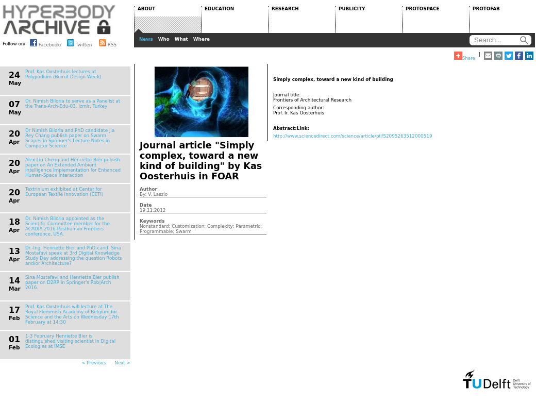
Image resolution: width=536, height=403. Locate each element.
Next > (122, 362)
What (181, 39)
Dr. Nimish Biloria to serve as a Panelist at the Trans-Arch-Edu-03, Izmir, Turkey (72, 103)
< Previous (93, 362)
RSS (107, 42)
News (146, 39)
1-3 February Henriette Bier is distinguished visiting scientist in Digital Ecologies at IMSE (70, 341)
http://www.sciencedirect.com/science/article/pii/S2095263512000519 (352, 136)
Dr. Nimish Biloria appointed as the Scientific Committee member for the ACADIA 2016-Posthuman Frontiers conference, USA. (67, 226)
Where (201, 39)
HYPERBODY (59, 20)
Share (464, 56)
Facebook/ (45, 42)
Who (164, 39)
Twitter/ (79, 42)
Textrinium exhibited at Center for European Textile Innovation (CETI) (64, 192)
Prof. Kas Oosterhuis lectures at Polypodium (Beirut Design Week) (63, 74)
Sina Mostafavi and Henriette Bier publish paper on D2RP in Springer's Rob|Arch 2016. (72, 282)
